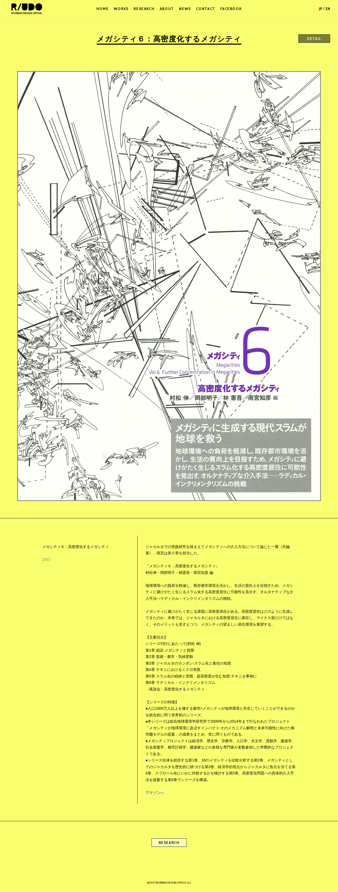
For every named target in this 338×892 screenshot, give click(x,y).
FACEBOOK (231, 9)
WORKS (121, 9)
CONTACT (205, 9)
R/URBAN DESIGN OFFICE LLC (26, 8)
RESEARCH (144, 9)
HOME (102, 9)
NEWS (185, 9)
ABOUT (167, 9)
